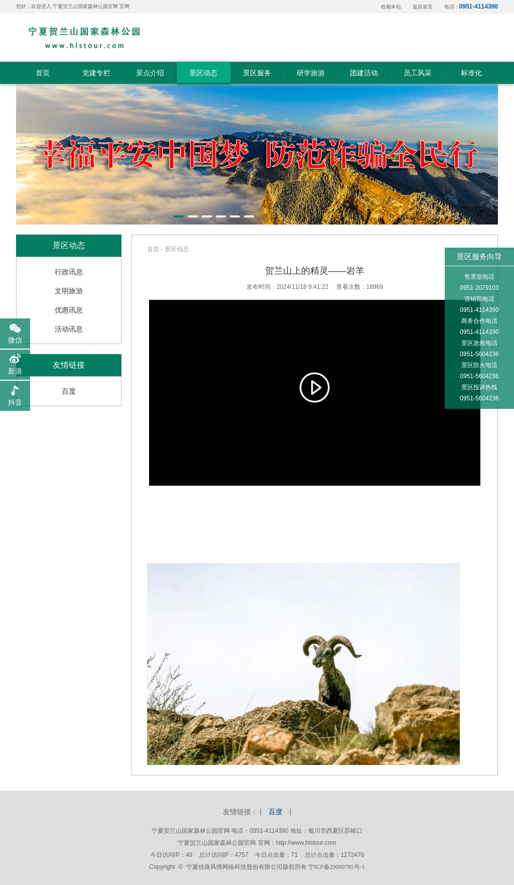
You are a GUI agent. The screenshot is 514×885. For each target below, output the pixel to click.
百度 (69, 391)
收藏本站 (391, 7)
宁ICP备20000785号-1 (336, 866)
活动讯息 (69, 329)
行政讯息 (69, 272)
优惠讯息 (69, 310)
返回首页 (423, 7)
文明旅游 (69, 291)
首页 (153, 249)
